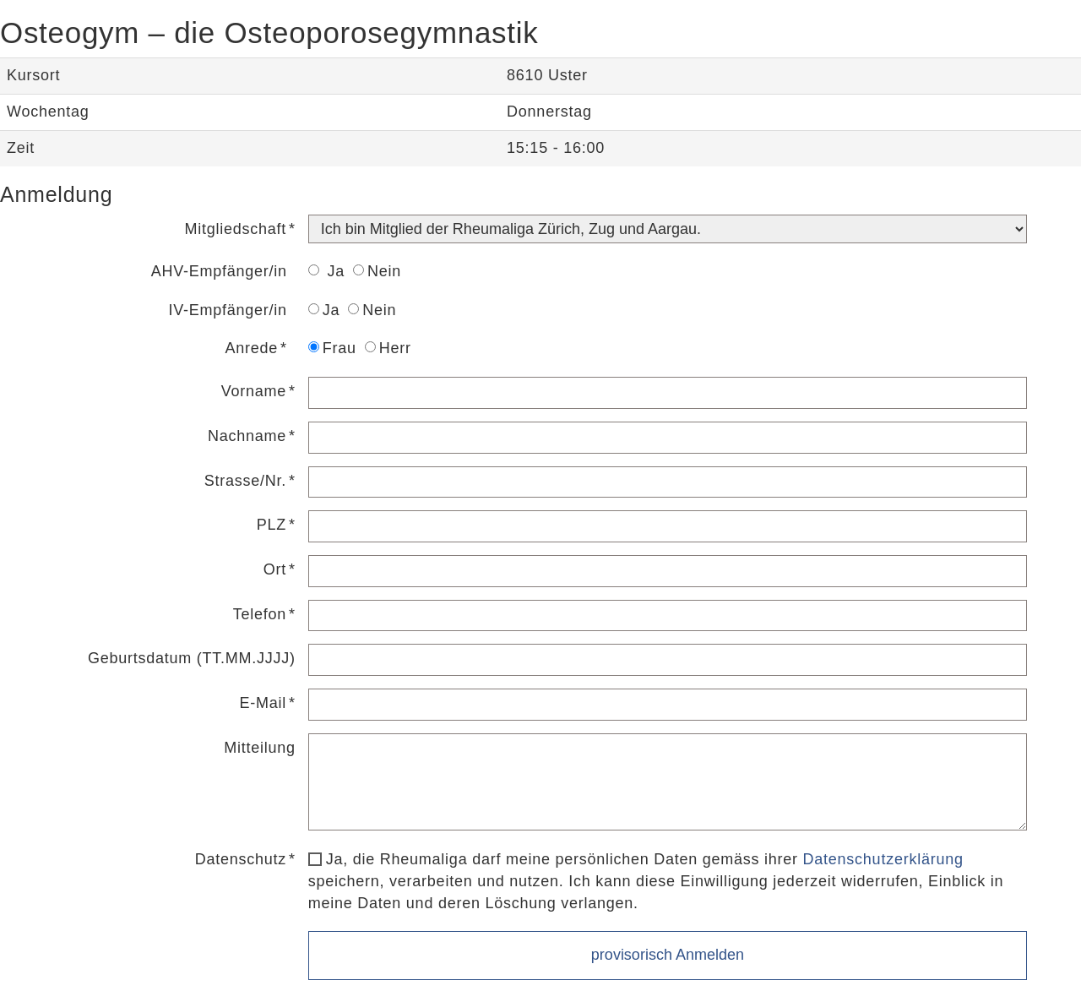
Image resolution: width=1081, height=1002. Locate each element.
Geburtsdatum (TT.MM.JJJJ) (192, 658)
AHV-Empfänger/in (219, 271)
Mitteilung (260, 747)
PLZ (271, 524)
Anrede (251, 348)
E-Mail (263, 702)
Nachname (247, 435)
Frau (332, 348)
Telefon (259, 614)
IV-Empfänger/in (227, 310)
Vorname (253, 391)
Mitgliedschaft (235, 229)
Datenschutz (240, 859)
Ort (274, 569)
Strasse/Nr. (245, 480)
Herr (388, 348)
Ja (326, 271)
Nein (377, 271)
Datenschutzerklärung (883, 859)
